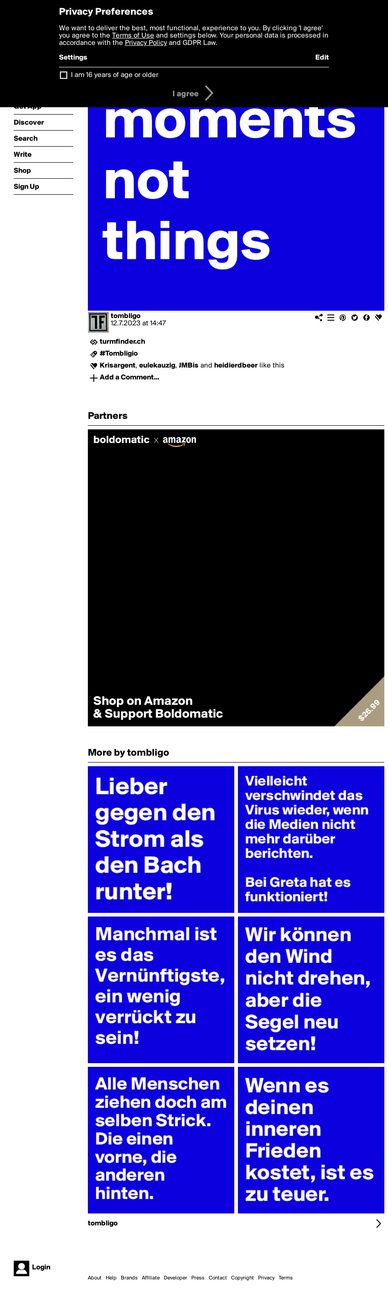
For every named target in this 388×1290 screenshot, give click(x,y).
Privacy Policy (146, 43)
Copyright (242, 1278)
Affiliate (151, 1278)
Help (111, 1278)
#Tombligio (119, 353)
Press (198, 1278)
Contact (218, 1278)
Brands (129, 1278)
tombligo (125, 316)
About (95, 1278)
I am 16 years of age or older (114, 75)
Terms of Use (133, 35)
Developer (175, 1278)
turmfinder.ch (122, 342)
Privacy (266, 1278)
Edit (322, 57)
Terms (286, 1278)
